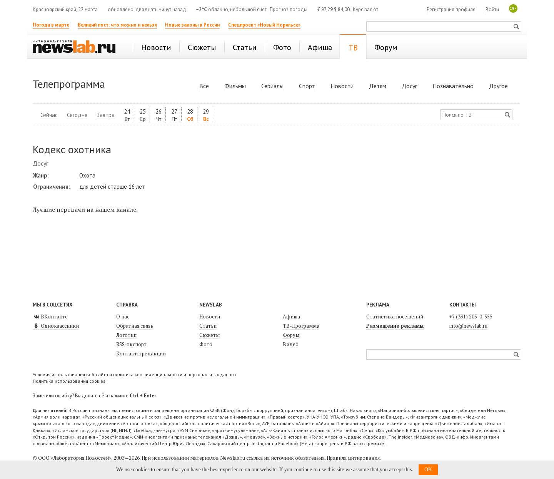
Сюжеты (209, 335)
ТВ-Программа (301, 325)
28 (190, 115)
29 (206, 115)
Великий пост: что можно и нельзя (117, 25)
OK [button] (428, 469)
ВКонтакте (50, 316)
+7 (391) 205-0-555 (470, 316)
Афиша (291, 316)
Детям (377, 86)
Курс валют (365, 9)
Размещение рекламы (395, 325)
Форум (291, 335)
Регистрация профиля (451, 9)
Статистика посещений (394, 316)
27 (174, 115)
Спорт (307, 86)
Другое (498, 86)
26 (158, 115)
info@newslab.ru (468, 325)
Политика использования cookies (69, 381)
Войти (492, 9)
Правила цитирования (353, 457)
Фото (205, 344)
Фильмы (235, 86)
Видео (291, 344)
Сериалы (272, 86)
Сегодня (77, 115)
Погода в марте (51, 25)
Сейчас (49, 115)
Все (204, 86)
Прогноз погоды (288, 9)
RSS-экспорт (131, 344)
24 (127, 115)
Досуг (409, 86)
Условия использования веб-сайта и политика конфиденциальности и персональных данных (135, 374)
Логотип (126, 335)
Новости (342, 86)
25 (143, 115)
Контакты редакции (141, 353)
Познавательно (453, 86)
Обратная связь (134, 325)
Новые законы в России (192, 25)
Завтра (106, 115)
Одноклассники (56, 325)
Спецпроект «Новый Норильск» (264, 25)
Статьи (208, 325)
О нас (122, 316)
